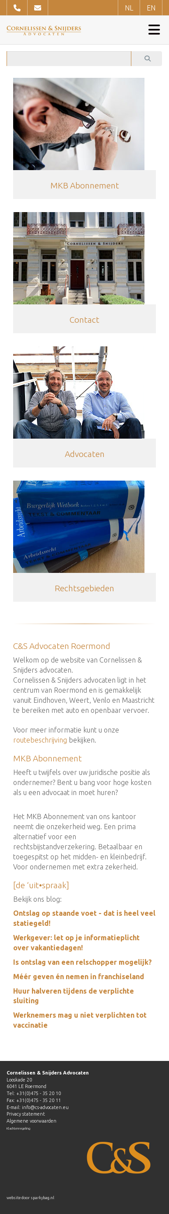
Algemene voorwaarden (31, 1120)
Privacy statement (26, 1113)
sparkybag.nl (42, 1198)
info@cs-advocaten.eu (45, 1107)
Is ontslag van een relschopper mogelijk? (82, 962)
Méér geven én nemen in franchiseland (78, 976)
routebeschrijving (40, 740)
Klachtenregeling (18, 1128)
